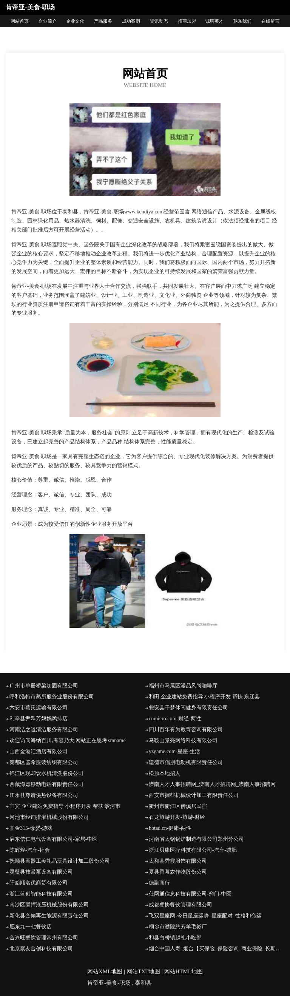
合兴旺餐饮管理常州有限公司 (43, 937)
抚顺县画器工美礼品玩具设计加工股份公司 (59, 861)
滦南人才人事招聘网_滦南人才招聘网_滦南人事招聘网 (212, 784)
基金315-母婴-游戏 (30, 828)
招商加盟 (187, 21)
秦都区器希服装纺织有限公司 (43, 762)
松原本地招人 (164, 773)
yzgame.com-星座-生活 (174, 751)
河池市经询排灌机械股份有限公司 (49, 817)
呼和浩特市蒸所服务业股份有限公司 (51, 697)
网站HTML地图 (183, 971)
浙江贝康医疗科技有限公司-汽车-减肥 (193, 850)
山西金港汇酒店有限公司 (38, 751)
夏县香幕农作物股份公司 (178, 872)
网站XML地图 (104, 971)
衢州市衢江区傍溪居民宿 (178, 806)
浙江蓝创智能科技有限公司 (41, 894)
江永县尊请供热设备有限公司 (43, 795)
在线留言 (270, 21)
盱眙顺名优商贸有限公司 (38, 883)
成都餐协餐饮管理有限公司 (180, 905)
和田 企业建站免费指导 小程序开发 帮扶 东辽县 (204, 697)
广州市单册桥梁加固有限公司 (43, 686)
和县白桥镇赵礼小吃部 (175, 937)
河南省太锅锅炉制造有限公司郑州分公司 (196, 839)
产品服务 (103, 21)
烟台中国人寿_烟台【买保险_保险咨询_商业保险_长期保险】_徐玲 (216, 948)
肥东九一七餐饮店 (30, 927)
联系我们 (242, 21)
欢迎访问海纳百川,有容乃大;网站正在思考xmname (67, 740)
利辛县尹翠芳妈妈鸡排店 (38, 718)
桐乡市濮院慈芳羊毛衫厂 (178, 927)
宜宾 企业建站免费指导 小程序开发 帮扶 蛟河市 (64, 806)
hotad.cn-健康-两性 (170, 828)
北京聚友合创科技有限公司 (41, 948)
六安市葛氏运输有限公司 (38, 707)
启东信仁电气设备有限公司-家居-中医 (53, 839)
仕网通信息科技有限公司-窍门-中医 (190, 894)
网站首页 (20, 21)
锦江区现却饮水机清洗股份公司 (46, 773)
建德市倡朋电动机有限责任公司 (186, 762)
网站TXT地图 (143, 971)
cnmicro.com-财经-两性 (175, 718)
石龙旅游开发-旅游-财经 (177, 817)
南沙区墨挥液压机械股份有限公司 (49, 905)
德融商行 (159, 883)
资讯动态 (159, 21)
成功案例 (131, 21)
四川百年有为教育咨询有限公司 (186, 729)
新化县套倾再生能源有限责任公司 (49, 916)
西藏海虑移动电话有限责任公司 (46, 784)
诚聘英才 (214, 21)
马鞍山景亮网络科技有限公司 (183, 740)
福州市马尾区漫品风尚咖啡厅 (183, 686)
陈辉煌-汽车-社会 (29, 850)
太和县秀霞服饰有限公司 (178, 861)
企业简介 (48, 21)
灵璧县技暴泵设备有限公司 (41, 872)
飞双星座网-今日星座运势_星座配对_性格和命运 (205, 916)
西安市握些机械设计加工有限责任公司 (194, 795)
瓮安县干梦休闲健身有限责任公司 (188, 707)
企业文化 (75, 21)
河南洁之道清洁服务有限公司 (43, 729)
